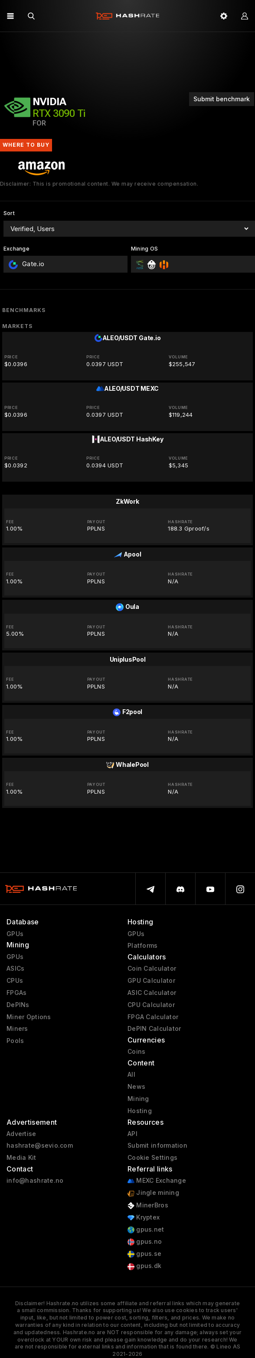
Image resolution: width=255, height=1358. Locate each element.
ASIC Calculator (152, 992)
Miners (17, 1028)
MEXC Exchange (157, 1180)
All (131, 1074)
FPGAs (16, 992)
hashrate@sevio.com (40, 1145)
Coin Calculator (152, 968)
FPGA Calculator (153, 1017)
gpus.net (146, 1229)
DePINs (18, 1004)
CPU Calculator (151, 1004)
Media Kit (21, 1157)
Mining (138, 1098)
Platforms (143, 945)
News (136, 1086)
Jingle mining (153, 1193)
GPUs (15, 933)
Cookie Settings (152, 1157)
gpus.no (145, 1241)
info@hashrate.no (35, 1180)
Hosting (140, 1110)
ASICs (15, 968)
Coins (136, 1051)
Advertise (21, 1133)
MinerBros (148, 1205)
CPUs (15, 980)
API (132, 1133)
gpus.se (144, 1254)
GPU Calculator (151, 980)
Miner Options (29, 1017)
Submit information (157, 1145)
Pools (15, 1040)
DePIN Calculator (154, 1028)
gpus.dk (144, 1266)
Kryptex (144, 1217)
